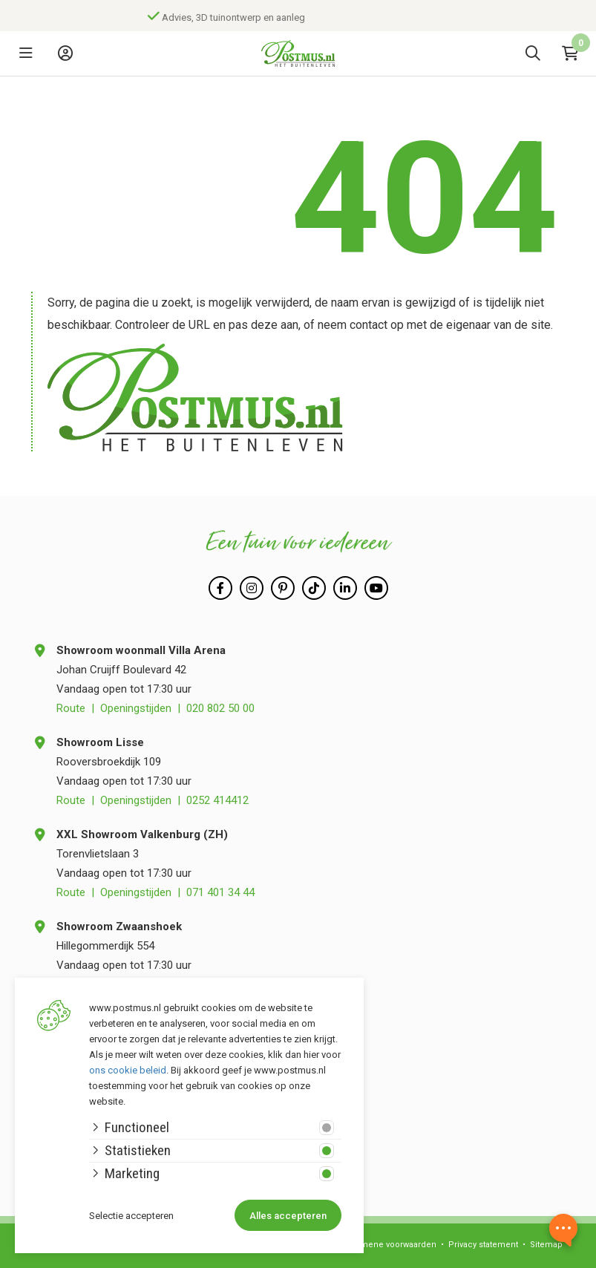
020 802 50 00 (220, 708)
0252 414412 (217, 800)
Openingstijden (135, 708)
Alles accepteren (288, 1215)
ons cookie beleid (127, 1070)
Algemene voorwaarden (389, 1244)
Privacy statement (483, 1244)
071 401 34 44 (220, 892)
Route (70, 708)
